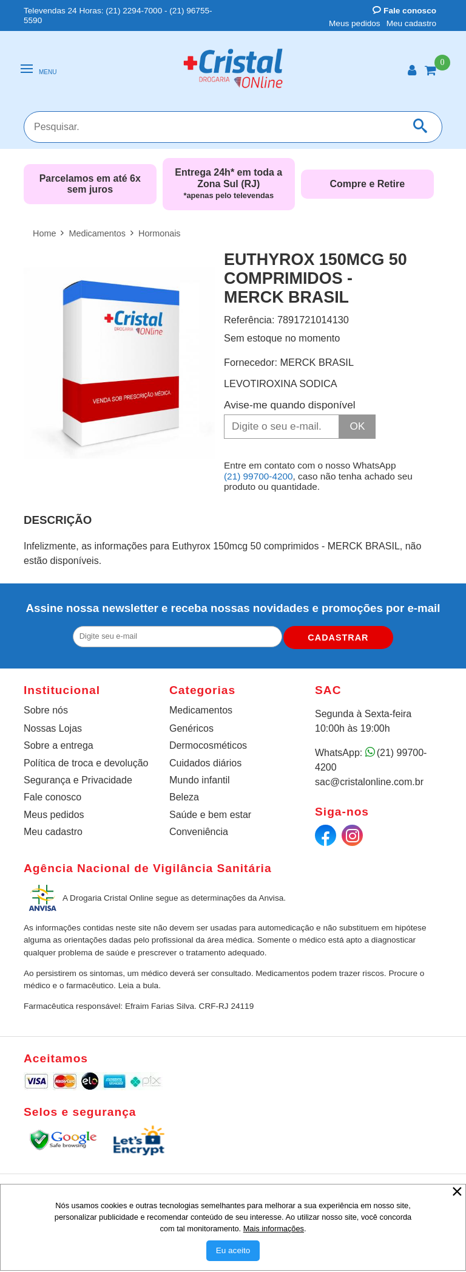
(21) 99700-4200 (258, 476)
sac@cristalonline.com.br (369, 782)
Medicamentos (200, 710)
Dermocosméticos (208, 745)
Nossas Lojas (53, 728)
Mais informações (273, 1228)
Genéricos (191, 728)
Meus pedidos (354, 23)
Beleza (184, 797)
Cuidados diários (205, 763)
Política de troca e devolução (86, 763)
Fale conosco (404, 10)
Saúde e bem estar (210, 815)
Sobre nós (46, 710)
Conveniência (198, 832)
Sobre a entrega (58, 745)
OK (357, 426)
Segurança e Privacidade (78, 780)
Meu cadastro (411, 23)
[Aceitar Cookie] (233, 1250)
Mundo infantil (199, 780)
